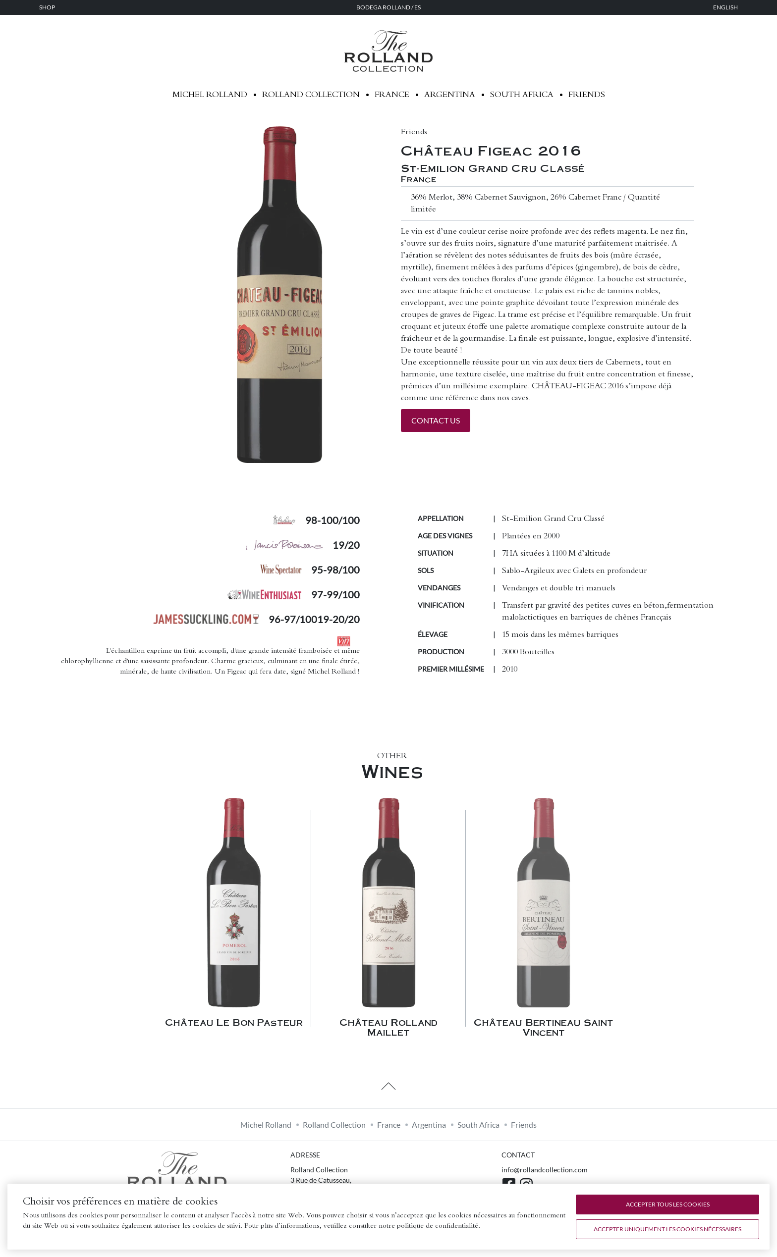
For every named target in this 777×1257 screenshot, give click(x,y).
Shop (47, 7)
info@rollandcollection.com (544, 1169)
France (392, 95)
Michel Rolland (209, 95)
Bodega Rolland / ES (388, 7)
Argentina (449, 95)
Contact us (435, 420)
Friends (586, 95)
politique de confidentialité (437, 1226)
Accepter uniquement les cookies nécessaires (667, 1229)
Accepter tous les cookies (668, 1204)
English (725, 7)
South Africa (522, 95)
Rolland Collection (311, 95)
